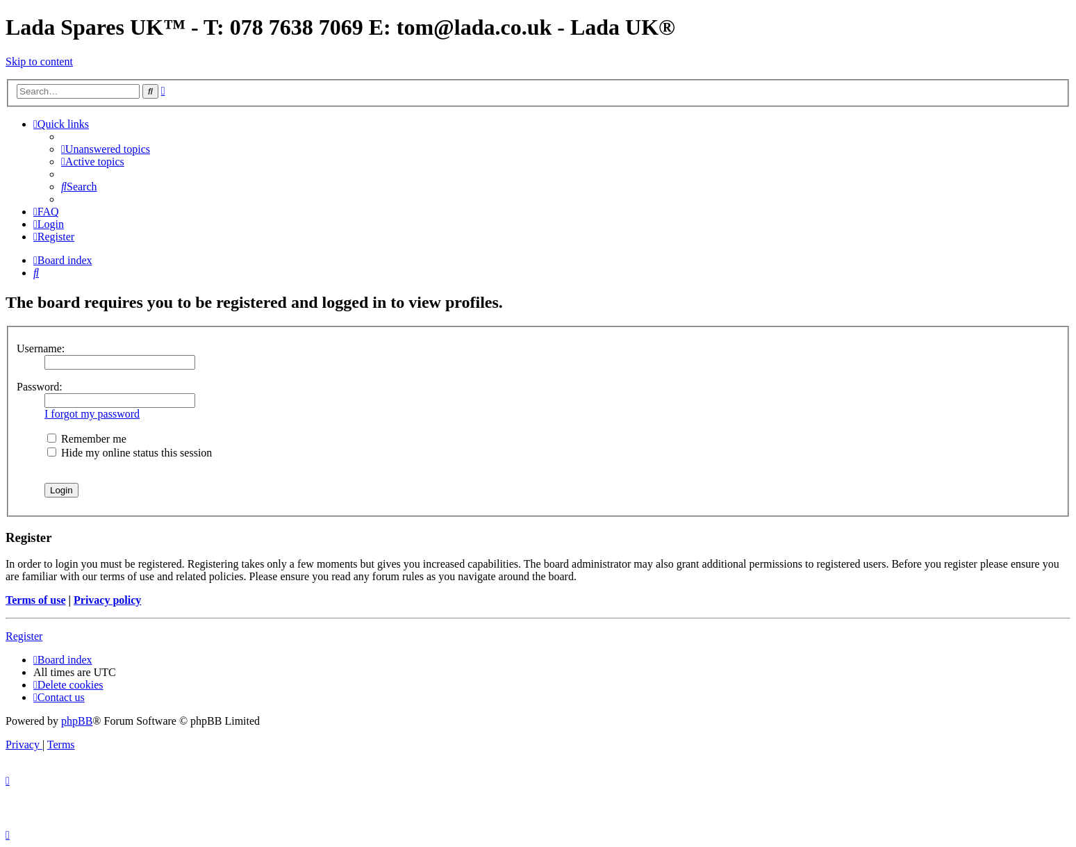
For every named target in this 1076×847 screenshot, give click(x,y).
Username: (41, 348)
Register (24, 636)
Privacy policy (107, 600)
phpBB (76, 721)
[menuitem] (105, 149)
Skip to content (39, 61)
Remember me (86, 439)
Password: (40, 387)
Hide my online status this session (129, 453)
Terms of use (36, 600)
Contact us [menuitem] (59, 697)
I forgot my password (92, 414)
